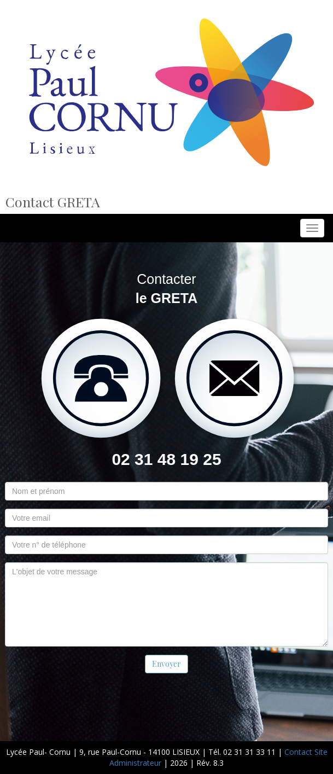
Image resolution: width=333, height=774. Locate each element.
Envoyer (166, 664)
